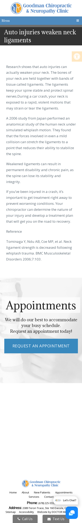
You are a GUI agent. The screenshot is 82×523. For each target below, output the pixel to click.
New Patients (42, 492)
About (25, 492)
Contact (49, 497)
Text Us (55, 519)
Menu (6, 21)
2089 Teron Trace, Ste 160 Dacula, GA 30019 (49, 508)
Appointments (64, 492)
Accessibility (26, 512)
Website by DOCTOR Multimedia (57, 512)
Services (34, 497)
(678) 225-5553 (46, 503)
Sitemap (11, 512)
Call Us (25, 519)
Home (13, 492)
